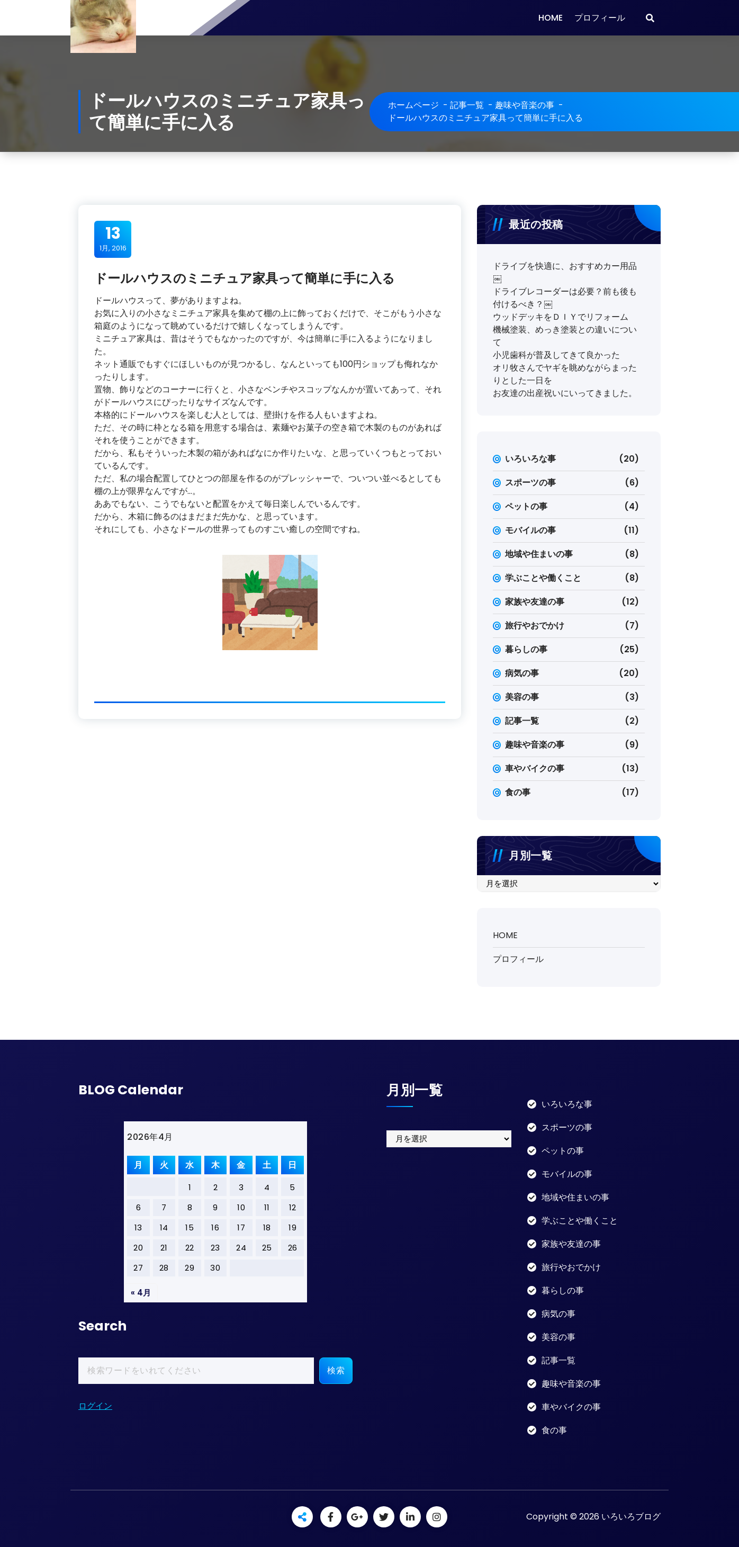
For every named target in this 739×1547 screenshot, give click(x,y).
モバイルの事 (530, 530)
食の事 (517, 792)
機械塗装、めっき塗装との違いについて (565, 335)
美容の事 (522, 697)
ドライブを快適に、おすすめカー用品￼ (565, 272)
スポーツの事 (530, 482)
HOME (550, 18)
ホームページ (413, 105)
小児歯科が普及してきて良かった (556, 355)
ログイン (95, 1406)
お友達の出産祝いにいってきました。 (565, 393)
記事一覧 (467, 105)
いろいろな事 (530, 459)
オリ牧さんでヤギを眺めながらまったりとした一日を (565, 374)
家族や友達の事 (534, 602)
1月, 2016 (113, 238)
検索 (336, 1370)
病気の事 (522, 673)
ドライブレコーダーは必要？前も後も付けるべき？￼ (565, 297)
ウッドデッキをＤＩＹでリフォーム (560, 317)
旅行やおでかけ (534, 625)
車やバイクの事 (534, 768)
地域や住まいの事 (539, 554)
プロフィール (599, 18)
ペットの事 (526, 506)
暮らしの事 (526, 649)
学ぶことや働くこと (543, 578)
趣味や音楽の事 (524, 105)
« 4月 (141, 1292)
